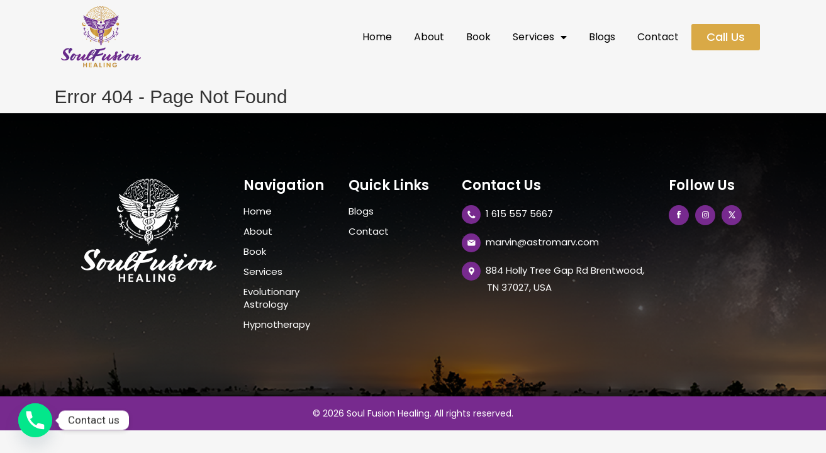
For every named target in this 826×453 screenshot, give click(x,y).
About (429, 37)
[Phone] (35, 420)
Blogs (602, 37)
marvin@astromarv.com (542, 242)
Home (377, 37)
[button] (725, 37)
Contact (658, 37)
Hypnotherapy (276, 324)
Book (478, 37)
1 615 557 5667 (519, 213)
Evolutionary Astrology (271, 298)
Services (540, 37)
